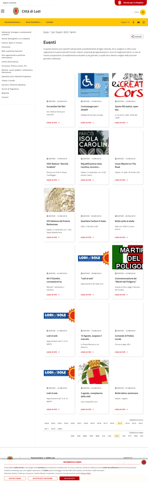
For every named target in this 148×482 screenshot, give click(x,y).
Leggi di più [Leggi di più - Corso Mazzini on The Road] (120, 180)
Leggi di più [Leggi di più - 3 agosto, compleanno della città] (86, 409)
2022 (73, 423)
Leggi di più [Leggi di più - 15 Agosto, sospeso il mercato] (86, 352)
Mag (98, 436)
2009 (60, 429)
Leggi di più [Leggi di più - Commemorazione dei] (120, 295)
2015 (65, 32)
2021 (79, 423)
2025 (53, 423)
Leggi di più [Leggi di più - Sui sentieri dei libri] (52, 123)
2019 (92, 423)
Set (124, 436)
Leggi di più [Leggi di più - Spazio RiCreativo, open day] (120, 123)
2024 (60, 423)
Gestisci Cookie (15, 478)
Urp (52, 32)
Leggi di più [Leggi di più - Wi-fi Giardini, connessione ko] (52, 295)
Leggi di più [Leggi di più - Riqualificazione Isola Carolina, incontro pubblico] (86, 180)
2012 (141, 423)
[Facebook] (133, 22)
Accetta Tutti (69, 478)
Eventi (59, 32)
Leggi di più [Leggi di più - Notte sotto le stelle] (120, 237)
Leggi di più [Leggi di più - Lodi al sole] (52, 352)
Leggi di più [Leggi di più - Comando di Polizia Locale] (120, 352)
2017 (105, 423)
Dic (141, 436)
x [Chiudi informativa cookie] (143, 462)
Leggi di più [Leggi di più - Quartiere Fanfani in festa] (86, 237)
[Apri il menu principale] (5, 12)
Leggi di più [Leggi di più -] (86, 295)
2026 (47, 423)
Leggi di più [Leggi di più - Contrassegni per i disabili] (86, 123)
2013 (134, 423)
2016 (112, 423)
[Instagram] (143, 22)
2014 (127, 423)
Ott (129, 436)
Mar (85, 436)
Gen (72, 436)
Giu (103, 436)
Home (46, 32)
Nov (136, 436)
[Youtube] (138, 22)
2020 (86, 423)
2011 (47, 429)
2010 (53, 429)
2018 (99, 423)
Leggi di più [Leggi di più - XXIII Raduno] (52, 180)
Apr (91, 436)
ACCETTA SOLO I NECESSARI (42, 478)
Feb (78, 436)
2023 (66, 423)
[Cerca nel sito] (140, 12)
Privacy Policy (86, 473)
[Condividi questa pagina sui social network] (137, 36)
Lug (109, 436)
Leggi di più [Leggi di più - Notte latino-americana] (120, 409)
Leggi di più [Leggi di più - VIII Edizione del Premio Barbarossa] (52, 237)
